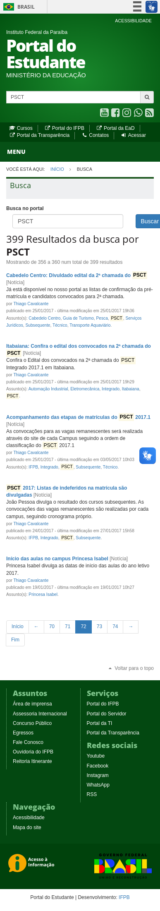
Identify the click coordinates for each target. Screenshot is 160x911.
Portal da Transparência (39, 135)
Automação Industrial (48, 389)
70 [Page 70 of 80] (52, 626)
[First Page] (17, 626)
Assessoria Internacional (40, 714)
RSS (92, 794)
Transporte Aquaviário (89, 325)
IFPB (33, 467)
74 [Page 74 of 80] (115, 626)
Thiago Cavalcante (30, 303)
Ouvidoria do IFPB (33, 752)
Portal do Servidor (107, 714)
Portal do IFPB (64, 128)
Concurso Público (32, 723)
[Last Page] (15, 640)
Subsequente (37, 325)
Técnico (60, 325)
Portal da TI (99, 723)
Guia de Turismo (78, 318)
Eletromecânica (84, 389)
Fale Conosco (28, 742)
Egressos (23, 733)
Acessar (133, 135)
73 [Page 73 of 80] (99, 626)
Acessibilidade (29, 817)
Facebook (98, 766)
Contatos (95, 135)
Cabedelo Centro (44, 318)
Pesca (101, 318)
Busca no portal (25, 208)
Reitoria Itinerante (32, 761)
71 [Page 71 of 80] (67, 626)
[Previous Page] (36, 626)
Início (57, 169)
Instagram (98, 775)
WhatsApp (98, 785)
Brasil (17, 6)
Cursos (21, 128)
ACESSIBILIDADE (133, 20)
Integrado (110, 389)
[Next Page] (131, 626)
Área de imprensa (32, 704)
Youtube (96, 756)
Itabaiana (130, 389)
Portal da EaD (115, 128)
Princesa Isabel (43, 594)
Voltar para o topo (130, 668)
